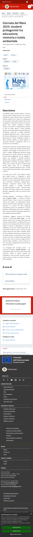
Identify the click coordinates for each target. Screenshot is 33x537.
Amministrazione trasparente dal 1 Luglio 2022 (16, 512)
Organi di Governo (8, 387)
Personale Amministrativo (10, 399)
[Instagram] (15, 379)
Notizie (5, 450)
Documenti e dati (8, 401)
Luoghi (5, 461)
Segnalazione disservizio (10, 496)
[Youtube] (11, 379)
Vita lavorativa (7, 414)
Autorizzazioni (10, 440)
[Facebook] (3, 379)
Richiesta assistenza (9, 501)
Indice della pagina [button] (10, 94)
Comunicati (15, 13)
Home (3, 13)
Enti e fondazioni (8, 394)
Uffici (5, 392)
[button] (16, 534)
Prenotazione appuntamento (11, 493)
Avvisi (5, 454)
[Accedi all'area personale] (27, 2)
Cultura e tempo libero (9, 411)
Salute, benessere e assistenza (14, 438)
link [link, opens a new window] (2, 524)
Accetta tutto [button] (16, 527)
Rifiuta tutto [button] (16, 531)
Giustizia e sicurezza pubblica (13, 431)
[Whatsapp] (23, 379)
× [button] (31, 513)
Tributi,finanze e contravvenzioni (14, 433)
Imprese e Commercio (9, 416)
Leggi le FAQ (7, 498)
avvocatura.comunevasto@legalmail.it (11, 486)
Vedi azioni (14, 55)
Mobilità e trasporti (8, 421)
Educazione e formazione (12, 428)
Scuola (22, 13)
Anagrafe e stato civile (9, 409)
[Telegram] (19, 379)
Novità (9, 13)
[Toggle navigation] (3, 6)
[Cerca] (30, 7)
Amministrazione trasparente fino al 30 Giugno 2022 (16, 509)
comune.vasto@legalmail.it (11, 483)
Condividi (6, 55)
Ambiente (8, 435)
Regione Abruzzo (6, 2)
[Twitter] (7, 379)
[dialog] (16, 524)
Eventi (5, 464)
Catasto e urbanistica (9, 418)
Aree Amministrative (9, 389)
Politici (5, 397)
